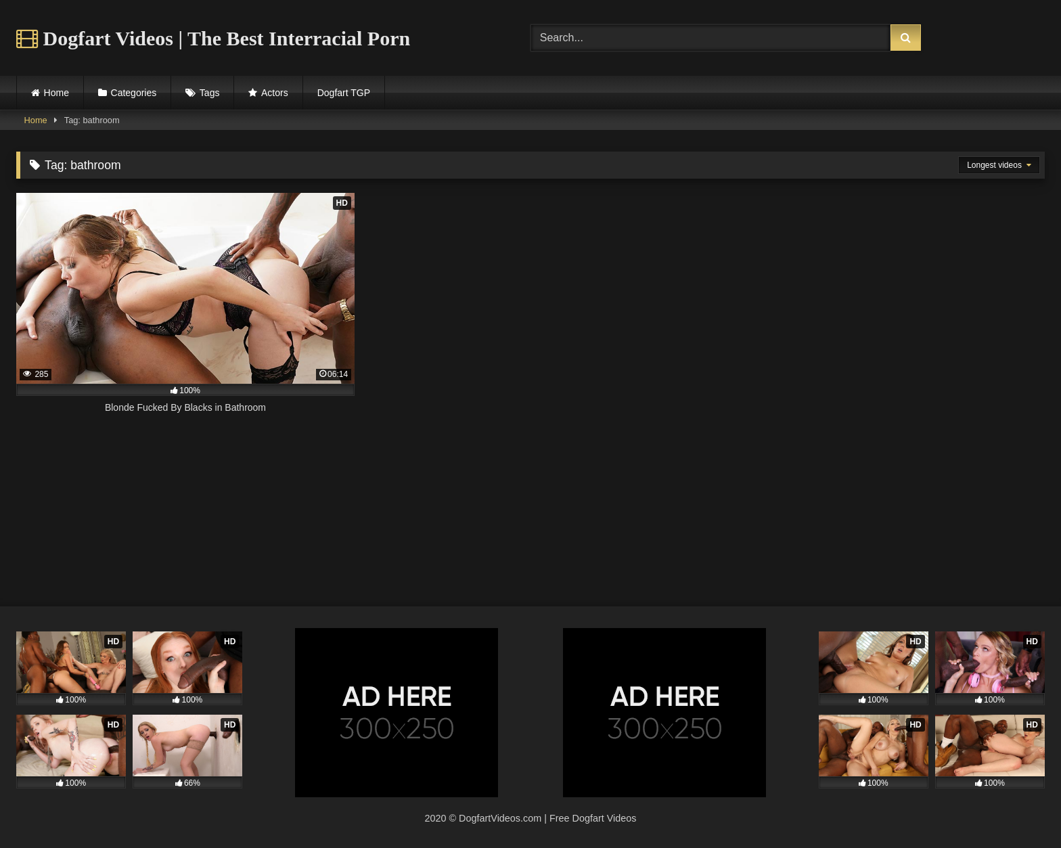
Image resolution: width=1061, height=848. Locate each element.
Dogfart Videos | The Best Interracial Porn (213, 38)
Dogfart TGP (343, 92)
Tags (210, 92)
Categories (134, 92)
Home (56, 92)
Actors (274, 92)
